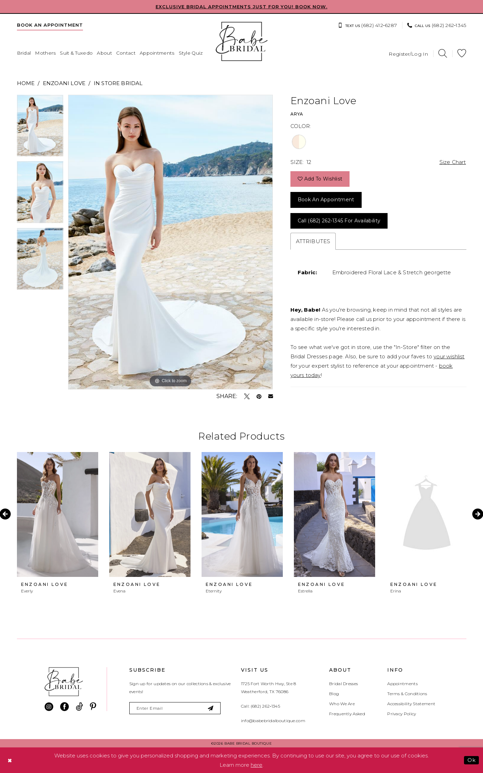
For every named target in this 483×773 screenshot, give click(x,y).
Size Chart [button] (452, 162)
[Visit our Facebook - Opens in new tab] (64, 706)
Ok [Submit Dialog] (471, 760)
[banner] (242, 41)
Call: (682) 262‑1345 (260, 706)
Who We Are (342, 703)
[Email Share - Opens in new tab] (270, 396)
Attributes (313, 241)
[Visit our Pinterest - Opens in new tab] (93, 706)
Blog (334, 693)
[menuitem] (50, 24)
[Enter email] (175, 708)
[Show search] (442, 53)
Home (26, 83)
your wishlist (449, 356)
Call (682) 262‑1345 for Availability (339, 221)
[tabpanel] (40, 128)
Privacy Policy (401, 713)
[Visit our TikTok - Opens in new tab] (79, 706)
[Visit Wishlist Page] (461, 53)
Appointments (402, 683)
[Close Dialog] (10, 760)
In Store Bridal (118, 83)
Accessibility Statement (411, 703)
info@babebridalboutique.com (273, 720)
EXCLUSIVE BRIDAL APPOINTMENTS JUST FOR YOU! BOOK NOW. (241, 6)
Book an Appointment (326, 199)
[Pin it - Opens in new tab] (259, 396)
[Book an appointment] (50, 24)
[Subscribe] (211, 708)
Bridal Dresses (343, 683)
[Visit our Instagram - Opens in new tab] (49, 706)
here (256, 765)
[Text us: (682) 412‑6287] (367, 25)
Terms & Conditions (407, 693)
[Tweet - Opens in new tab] (247, 396)
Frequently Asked (347, 713)
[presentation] (57, 514)
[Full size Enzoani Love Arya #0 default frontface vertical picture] (170, 242)
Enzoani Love (64, 83)
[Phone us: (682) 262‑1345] (436, 25)
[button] (408, 53)
